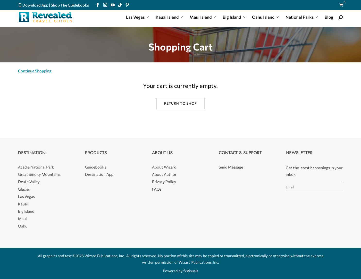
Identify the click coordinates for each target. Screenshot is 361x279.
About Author (164, 174)
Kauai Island (167, 17)
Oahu (22, 226)
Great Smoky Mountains (39, 174)
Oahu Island (263, 17)
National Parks (299, 17)
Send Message (231, 167)
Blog (329, 17)
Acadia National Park (36, 167)
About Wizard (164, 167)
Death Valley (29, 181)
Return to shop (180, 103)
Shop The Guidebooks (70, 5)
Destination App (99, 174)
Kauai (23, 204)
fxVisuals (190, 271)
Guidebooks (95, 167)
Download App (35, 5)
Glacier (24, 189)
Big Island (232, 17)
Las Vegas (135, 17)
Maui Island (201, 17)
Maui (22, 218)
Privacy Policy (164, 181)
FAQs (156, 189)
